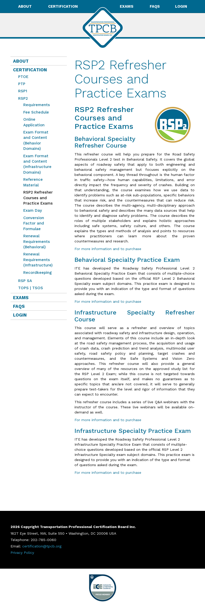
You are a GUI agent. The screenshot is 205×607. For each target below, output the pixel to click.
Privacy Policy (22, 552)
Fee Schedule (36, 112)
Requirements (36, 105)
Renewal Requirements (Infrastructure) (38, 259)
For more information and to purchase (107, 249)
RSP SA (25, 280)
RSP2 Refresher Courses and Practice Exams (37, 198)
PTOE (23, 76)
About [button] (25, 6)
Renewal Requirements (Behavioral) (36, 241)
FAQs (155, 6)
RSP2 (23, 98)
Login (181, 6)
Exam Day (32, 210)
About (21, 61)
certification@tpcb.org (41, 546)
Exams (21, 297)
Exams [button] (127, 6)
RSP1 (22, 91)
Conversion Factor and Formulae (33, 223)
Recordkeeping (37, 272)
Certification (30, 69)
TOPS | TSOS (30, 288)
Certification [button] (63, 6)
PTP (21, 84)
